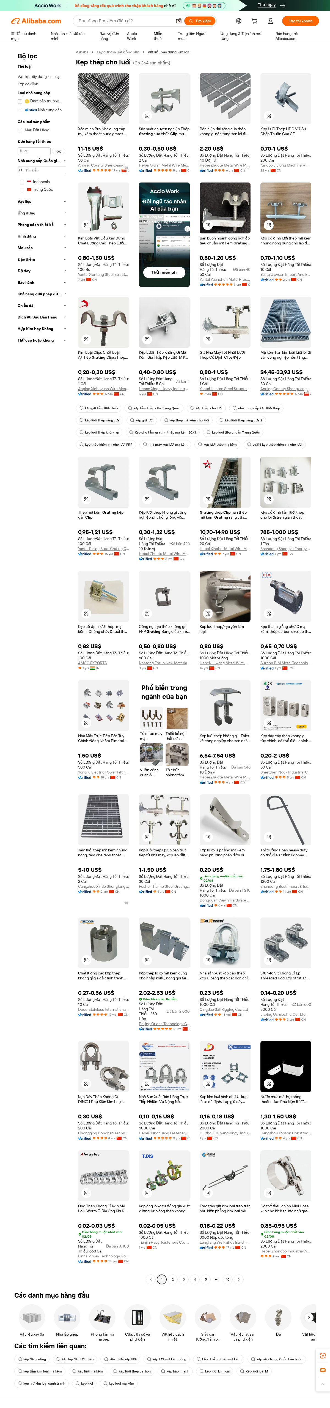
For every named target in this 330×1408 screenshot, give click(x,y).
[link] (323, 1356)
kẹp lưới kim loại (215, 1371)
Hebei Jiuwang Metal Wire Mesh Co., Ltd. (225, 663)
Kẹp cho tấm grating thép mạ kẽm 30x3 (162, 432)
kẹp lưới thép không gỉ (99, 432)
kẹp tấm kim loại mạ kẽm (40, 1371)
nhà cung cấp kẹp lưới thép (256, 408)
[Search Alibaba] (125, 21)
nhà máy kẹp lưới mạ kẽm (165, 444)
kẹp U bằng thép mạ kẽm (219, 1359)
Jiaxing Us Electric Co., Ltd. (283, 1014)
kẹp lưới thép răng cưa (99, 420)
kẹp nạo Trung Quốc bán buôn (276, 1359)
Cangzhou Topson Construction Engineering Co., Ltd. (285, 1133)
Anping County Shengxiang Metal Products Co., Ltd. (103, 165)
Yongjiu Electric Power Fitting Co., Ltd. (103, 772)
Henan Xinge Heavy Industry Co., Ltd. (164, 388)
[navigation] (41, 666)
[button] (178, 21)
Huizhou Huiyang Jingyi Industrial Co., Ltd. (225, 1133)
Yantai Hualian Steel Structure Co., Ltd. (225, 388)
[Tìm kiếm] (199, 21)
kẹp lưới (84, 1383)
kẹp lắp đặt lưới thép (75, 1359)
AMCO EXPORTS (92, 663)
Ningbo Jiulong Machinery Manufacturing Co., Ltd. (285, 165)
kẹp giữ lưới (141, 420)
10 (228, 1279)
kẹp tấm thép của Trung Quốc (154, 408)
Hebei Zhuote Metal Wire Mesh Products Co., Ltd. (225, 165)
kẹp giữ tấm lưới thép (98, 408)
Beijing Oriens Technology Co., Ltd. (164, 1024)
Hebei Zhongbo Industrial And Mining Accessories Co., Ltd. (285, 1251)
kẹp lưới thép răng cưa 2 (240, 420)
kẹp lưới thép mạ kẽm (217, 444)
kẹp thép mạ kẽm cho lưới (186, 420)
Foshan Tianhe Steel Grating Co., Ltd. (164, 886)
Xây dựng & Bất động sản (118, 52)
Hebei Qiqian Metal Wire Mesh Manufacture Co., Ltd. (164, 165)
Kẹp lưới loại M (254, 1371)
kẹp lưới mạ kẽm (87, 1371)
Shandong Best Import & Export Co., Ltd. (285, 886)
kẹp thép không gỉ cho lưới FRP (106, 444)
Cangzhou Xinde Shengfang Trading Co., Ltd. (103, 886)
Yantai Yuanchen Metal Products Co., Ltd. (225, 279)
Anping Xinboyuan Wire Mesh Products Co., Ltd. (103, 388)
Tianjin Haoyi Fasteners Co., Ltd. (164, 1242)
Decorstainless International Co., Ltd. (103, 1009)
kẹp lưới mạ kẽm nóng (166, 1359)
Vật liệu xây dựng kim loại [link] (169, 52)
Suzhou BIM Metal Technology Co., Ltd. (285, 663)
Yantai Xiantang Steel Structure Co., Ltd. (103, 274)
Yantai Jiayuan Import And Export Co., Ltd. (285, 274)
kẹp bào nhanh (175, 1371)
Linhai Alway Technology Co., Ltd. (103, 1256)
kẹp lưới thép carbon (132, 1371)
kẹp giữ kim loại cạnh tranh (41, 1383)
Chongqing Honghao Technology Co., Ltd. (103, 1133)
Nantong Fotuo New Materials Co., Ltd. (164, 663)
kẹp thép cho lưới (206, 408)
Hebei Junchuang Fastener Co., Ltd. (164, 1133)
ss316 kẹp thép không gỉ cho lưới (274, 444)
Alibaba (82, 52)
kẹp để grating (32, 1359)
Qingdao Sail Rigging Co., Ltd (224, 1009)
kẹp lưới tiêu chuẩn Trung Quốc (233, 432)
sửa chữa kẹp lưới (120, 1359)
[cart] (255, 22)
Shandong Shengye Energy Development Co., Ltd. (285, 548)
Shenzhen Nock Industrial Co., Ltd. (285, 772)
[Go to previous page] (151, 1279)
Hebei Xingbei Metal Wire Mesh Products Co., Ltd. (225, 548)
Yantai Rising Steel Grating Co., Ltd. (103, 548)
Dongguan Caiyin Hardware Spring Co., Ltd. (225, 900)
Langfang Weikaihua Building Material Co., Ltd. (225, 1242)
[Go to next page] (239, 1279)
